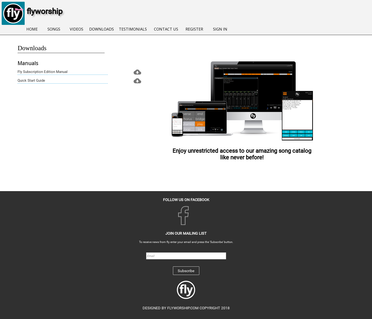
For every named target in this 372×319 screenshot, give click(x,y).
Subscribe (186, 271)
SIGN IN (220, 29)
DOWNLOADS (101, 29)
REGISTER (194, 29)
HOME (32, 29)
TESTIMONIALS (133, 29)
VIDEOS (76, 29)
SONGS (53, 29)
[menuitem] (32, 29)
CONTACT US (166, 29)
